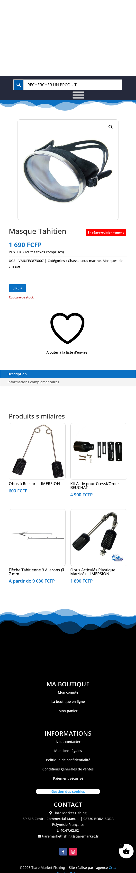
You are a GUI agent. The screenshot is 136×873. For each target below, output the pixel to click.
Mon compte (68, 692)
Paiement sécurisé (68, 778)
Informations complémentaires (33, 382)
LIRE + (17, 288)
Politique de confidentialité (68, 760)
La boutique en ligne (68, 701)
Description (17, 374)
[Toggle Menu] (78, 94)
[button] (110, 127)
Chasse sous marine (84, 260)
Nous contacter (68, 741)
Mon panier (68, 710)
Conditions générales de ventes (68, 769)
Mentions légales (68, 750)
